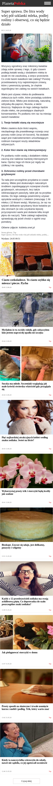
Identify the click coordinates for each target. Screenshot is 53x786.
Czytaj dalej (26, 781)
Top (50, 287)
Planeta (13, 3)
